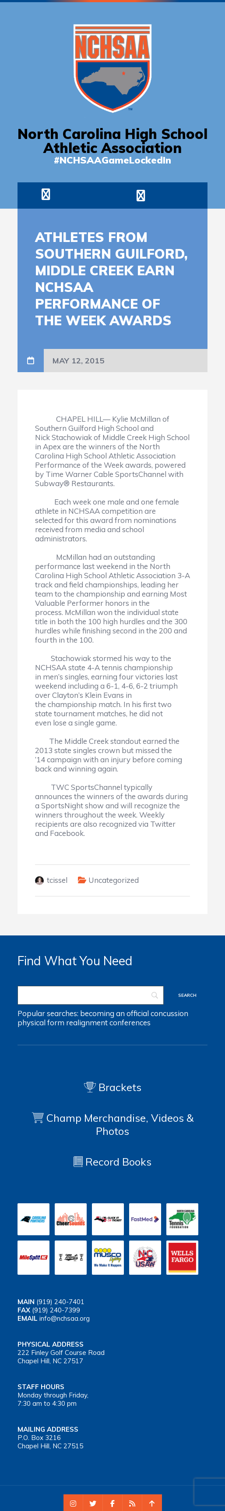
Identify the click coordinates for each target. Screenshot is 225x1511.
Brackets (112, 1087)
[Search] (91, 995)
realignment (87, 1022)
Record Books (112, 1161)
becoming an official (114, 1013)
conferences (130, 1022)
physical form (41, 1022)
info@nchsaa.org (64, 1318)
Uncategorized (113, 880)
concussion (169, 1013)
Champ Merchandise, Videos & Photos (119, 1124)
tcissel (57, 880)
